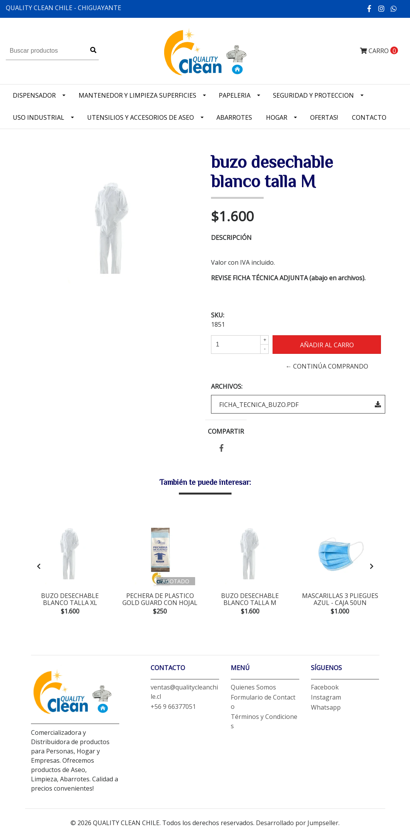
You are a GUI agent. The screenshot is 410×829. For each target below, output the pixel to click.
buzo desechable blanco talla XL (70, 599)
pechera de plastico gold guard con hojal (159, 599)
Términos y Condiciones (264, 723)
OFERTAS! (324, 117)
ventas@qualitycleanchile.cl (184, 693)
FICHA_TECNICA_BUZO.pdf (300, 404)
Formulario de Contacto (263, 703)
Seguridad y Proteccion (313, 95)
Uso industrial (38, 117)
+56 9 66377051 (173, 708)
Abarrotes (234, 117)
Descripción (231, 237)
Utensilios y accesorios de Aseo (140, 117)
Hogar (276, 117)
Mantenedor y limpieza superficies (137, 95)
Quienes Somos (253, 688)
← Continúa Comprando (326, 366)
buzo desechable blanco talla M (250, 599)
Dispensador (34, 95)
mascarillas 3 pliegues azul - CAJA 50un (340, 599)
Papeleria (234, 95)
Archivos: (226, 386)
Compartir (226, 431)
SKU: (217, 315)
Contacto (369, 117)
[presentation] (38, 567)
